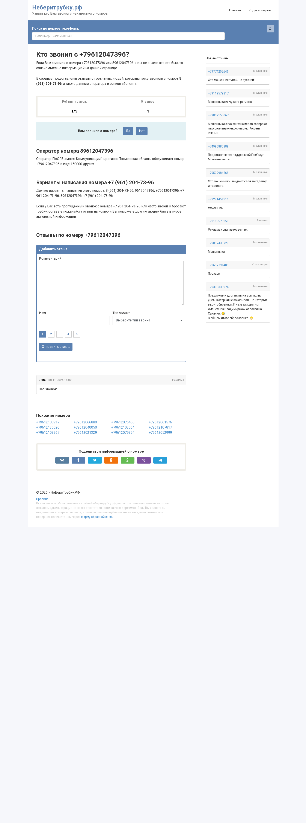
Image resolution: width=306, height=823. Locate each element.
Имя (42, 305)
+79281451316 (218, 191)
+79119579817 (218, 86)
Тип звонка (121, 305)
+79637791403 (218, 257)
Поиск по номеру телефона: (55, 28)
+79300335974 (218, 279)
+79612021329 (85, 425)
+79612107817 (160, 420)
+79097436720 (218, 235)
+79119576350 (218, 213)
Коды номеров (260, 10)
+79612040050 (85, 420)
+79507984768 (218, 165)
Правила (42, 491)
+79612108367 (47, 425)
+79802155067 (218, 108)
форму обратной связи (97, 509)
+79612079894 (122, 425)
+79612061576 (160, 415)
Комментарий (50, 251)
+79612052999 (160, 425)
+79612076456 (122, 415)
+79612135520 (47, 420)
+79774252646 (218, 64)
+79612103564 (122, 420)
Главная (235, 10)
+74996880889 (218, 139)
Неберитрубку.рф (57, 7)
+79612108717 (47, 415)
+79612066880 (85, 415)
